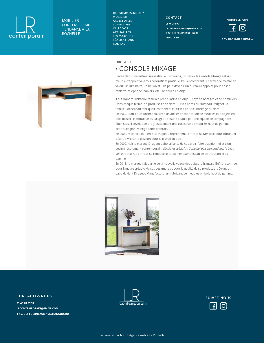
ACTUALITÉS (122, 32)
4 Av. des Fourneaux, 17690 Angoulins (42, 314)
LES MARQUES (123, 36)
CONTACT (120, 43)
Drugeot (123, 62)
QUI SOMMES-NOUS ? (128, 13)
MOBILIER (120, 16)
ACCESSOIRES (122, 20)
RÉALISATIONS (123, 40)
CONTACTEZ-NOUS (34, 296)
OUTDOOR (120, 28)
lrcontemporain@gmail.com (184, 28)
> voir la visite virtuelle (237, 38)
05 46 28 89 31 (173, 23)
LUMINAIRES (122, 24)
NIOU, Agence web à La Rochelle (142, 335)
